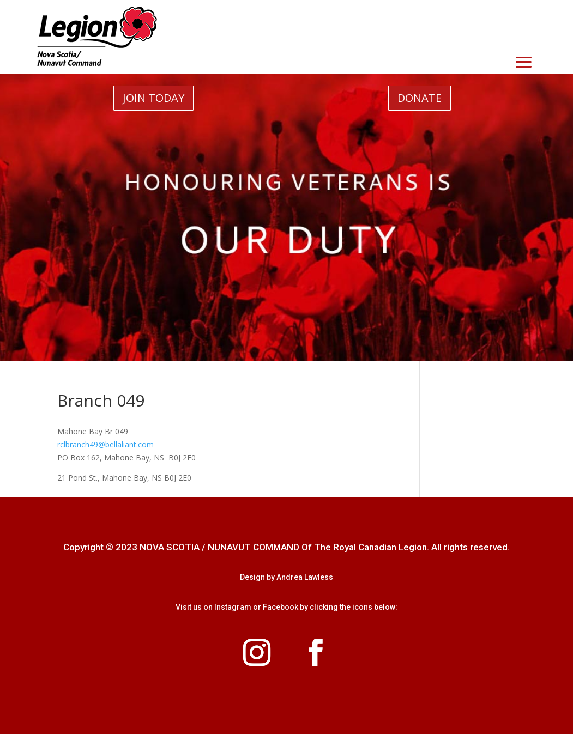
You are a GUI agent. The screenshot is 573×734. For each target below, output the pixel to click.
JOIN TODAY (153, 97)
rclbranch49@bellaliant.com (105, 444)
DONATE (419, 97)
